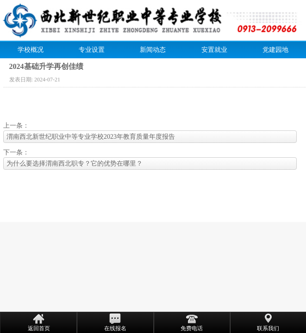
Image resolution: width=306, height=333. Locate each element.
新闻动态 (153, 49)
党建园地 (275, 49)
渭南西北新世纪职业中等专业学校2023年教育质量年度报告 (90, 136)
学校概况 (31, 49)
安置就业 (214, 49)
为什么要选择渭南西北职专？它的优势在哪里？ (74, 163)
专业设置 (92, 49)
